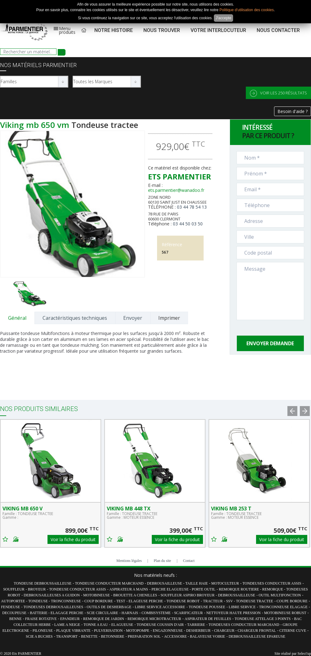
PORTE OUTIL (203, 589)
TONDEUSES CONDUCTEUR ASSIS (271, 583)
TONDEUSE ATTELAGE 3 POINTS (263, 619)
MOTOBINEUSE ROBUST (285, 613)
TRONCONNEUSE (66, 601)
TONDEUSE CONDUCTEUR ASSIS (77, 589)
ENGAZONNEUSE (168, 630)
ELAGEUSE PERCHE (145, 601)
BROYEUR (37, 589)
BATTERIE (39, 613)
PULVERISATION (108, 630)
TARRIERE (196, 624)
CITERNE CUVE (292, 630)
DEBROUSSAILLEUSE (236, 595)
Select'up (304, 653)
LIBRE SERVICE (242, 607)
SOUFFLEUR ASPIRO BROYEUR (187, 595)
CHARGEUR (225, 630)
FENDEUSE (10, 607)
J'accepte (223, 18)
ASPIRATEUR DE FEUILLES (208, 619)
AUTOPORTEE (13, 601)
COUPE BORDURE (292, 601)
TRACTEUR (213, 601)
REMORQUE (273, 589)
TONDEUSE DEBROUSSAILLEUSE (42, 583)
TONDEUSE (38, 601)
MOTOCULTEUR (225, 583)
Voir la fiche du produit (73, 539)
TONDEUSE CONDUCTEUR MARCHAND (109, 583)
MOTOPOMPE (137, 630)
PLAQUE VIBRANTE (73, 630)
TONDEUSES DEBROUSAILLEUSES (53, 607)
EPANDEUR (70, 619)
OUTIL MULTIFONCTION (280, 595)
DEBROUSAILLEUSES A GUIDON (52, 595)
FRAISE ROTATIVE (41, 619)
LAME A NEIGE (67, 624)
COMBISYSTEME (156, 613)
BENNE (15, 619)
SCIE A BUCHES (39, 636)
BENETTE (89, 636)
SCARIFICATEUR (188, 613)
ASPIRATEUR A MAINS (128, 589)
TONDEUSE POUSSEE (207, 607)
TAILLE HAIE (196, 583)
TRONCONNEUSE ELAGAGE (283, 607)
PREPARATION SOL (144, 636)
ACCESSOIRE (175, 636)
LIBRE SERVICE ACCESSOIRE (160, 607)
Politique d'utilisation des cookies (246, 10)
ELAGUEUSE (122, 624)
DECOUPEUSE (14, 613)
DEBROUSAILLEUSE (165, 583)
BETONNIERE (112, 636)
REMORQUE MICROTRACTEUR (154, 619)
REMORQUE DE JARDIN (103, 619)
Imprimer (169, 317)
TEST (120, 601)
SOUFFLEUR (14, 589)
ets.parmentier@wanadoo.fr (176, 190)
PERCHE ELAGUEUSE (170, 589)
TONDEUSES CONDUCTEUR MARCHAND (244, 624)
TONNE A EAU (95, 624)
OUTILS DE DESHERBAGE (109, 607)
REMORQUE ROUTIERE (239, 589)
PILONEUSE (43, 630)
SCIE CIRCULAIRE (102, 613)
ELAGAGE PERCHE (67, 613)
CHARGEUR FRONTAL (257, 630)
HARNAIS (130, 613)
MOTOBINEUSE (96, 595)
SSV (230, 601)
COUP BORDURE (98, 601)
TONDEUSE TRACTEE (254, 601)
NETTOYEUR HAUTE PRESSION (233, 613)
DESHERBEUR (198, 630)
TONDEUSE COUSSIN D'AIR (160, 624)
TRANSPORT (67, 636)
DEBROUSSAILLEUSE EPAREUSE (256, 636)
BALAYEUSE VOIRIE (207, 636)
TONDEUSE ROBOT (183, 601)
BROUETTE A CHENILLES (135, 595)
